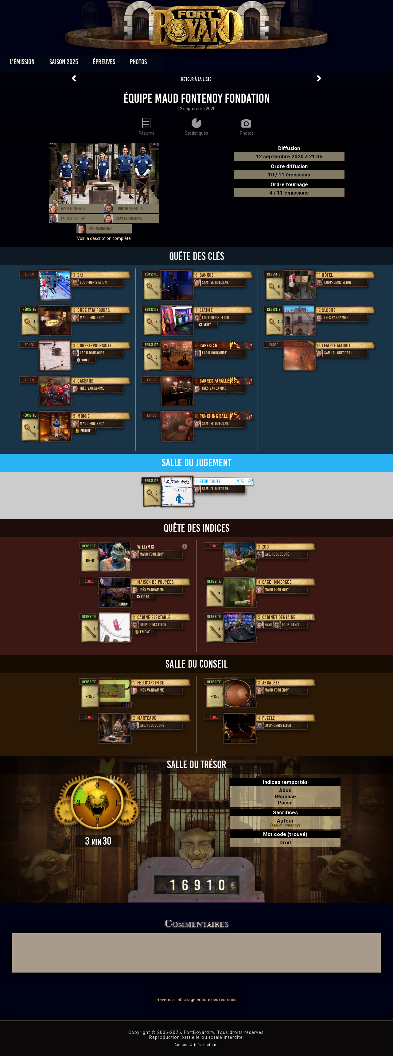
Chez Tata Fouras (93, 310)
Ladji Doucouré (73, 218)
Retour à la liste (196, 79)
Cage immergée (277, 582)
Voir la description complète (104, 238)
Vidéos (206, 63)
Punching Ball (214, 416)
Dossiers (239, 63)
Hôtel (327, 275)
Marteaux (146, 718)
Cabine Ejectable (154, 617)
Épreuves (141, 63)
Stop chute (210, 481)
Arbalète (271, 683)
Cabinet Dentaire (279, 617)
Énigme (83, 430)
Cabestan (208, 346)
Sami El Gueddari (129, 218)
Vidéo (83, 360)
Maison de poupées (155, 582)
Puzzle (268, 718)
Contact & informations (196, 1045)
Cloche (329, 310)
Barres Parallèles (218, 381)
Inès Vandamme (100, 228)
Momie (83, 416)
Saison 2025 (100, 63)
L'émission (59, 63)
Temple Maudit (336, 346)
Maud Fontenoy (73, 208)
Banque (207, 275)
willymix (145, 547)
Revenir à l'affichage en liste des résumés (196, 999)
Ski (80, 275)
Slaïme (206, 310)
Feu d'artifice (150, 683)
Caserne (85, 381)
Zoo (265, 547)
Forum (272, 63)
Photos (175, 63)
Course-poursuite (94, 346)
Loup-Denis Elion (129, 208)
